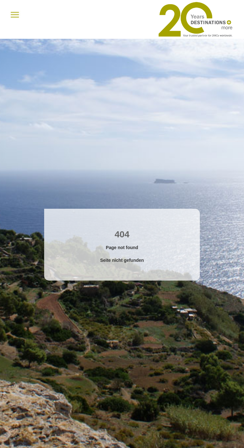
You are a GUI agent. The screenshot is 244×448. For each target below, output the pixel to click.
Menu (14, 14)
